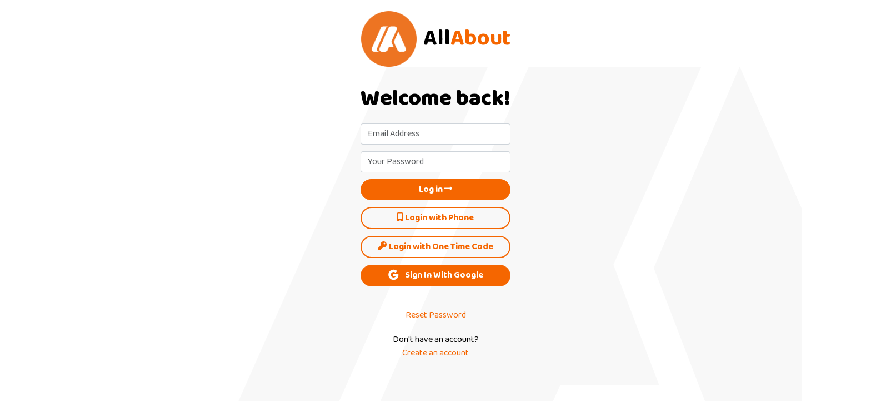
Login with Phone (435, 218)
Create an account (435, 353)
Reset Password (436, 315)
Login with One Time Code (435, 247)
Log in (435, 189)
